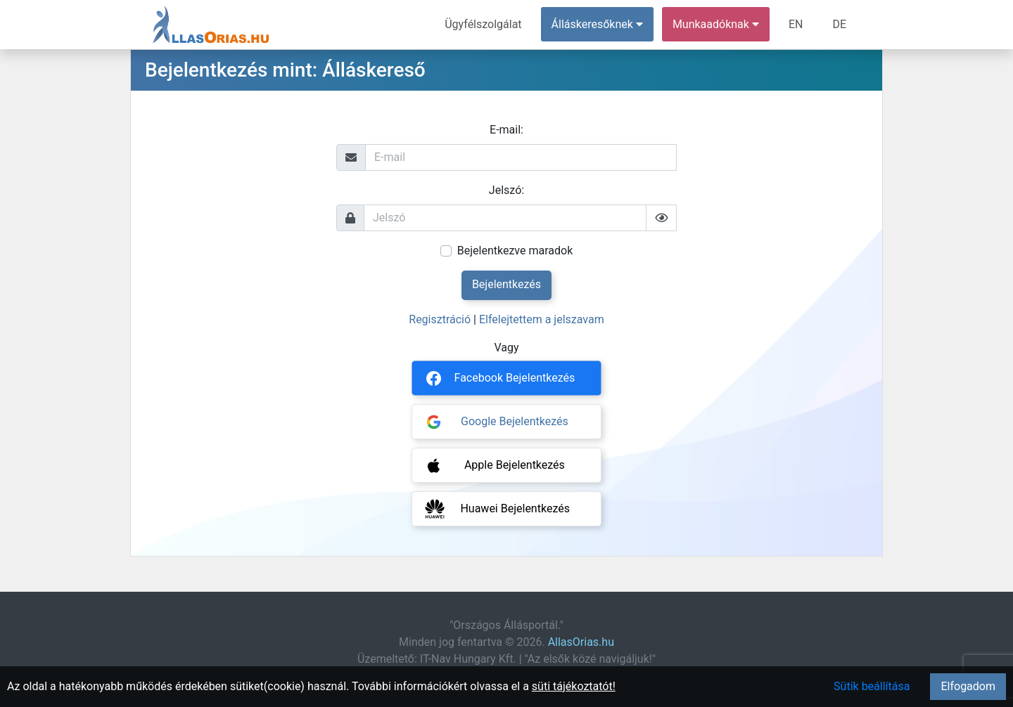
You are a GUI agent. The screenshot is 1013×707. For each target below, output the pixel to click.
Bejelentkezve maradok (515, 250)
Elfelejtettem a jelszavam (541, 319)
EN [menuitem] (796, 24)
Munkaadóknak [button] (716, 24)
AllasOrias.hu (581, 642)
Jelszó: (506, 190)
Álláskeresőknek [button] (597, 24)
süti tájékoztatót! (574, 686)
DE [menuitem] (839, 24)
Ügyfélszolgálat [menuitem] (483, 24)
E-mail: (506, 129)
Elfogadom (968, 686)
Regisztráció (440, 319)
